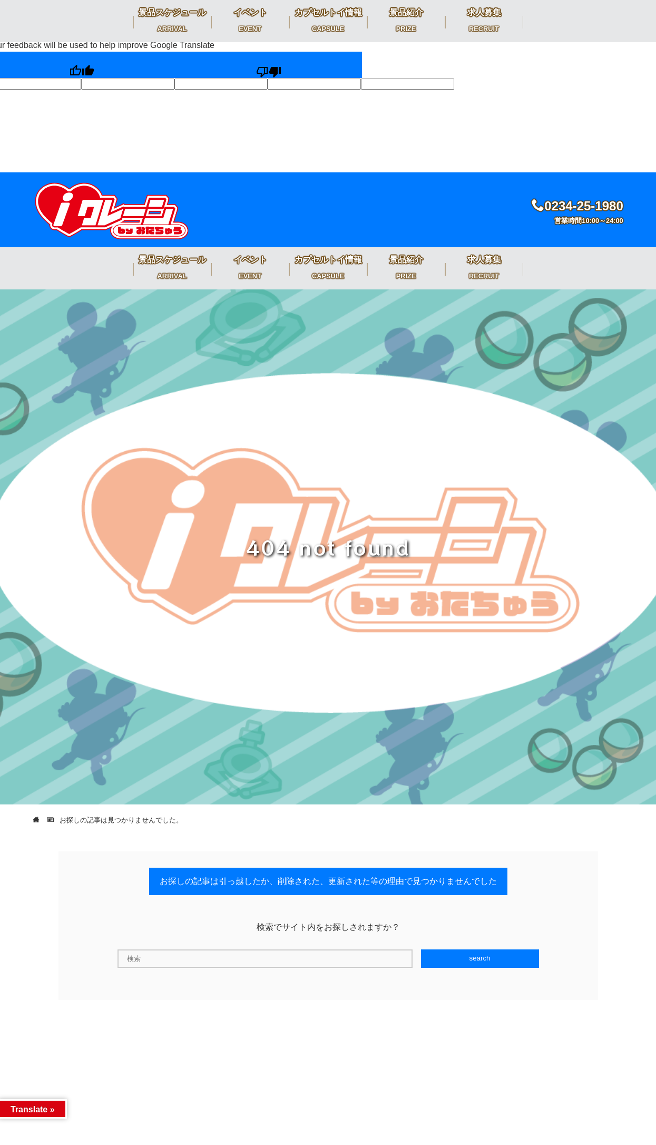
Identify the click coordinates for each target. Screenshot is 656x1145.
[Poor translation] (268, 65)
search (479, 958)
